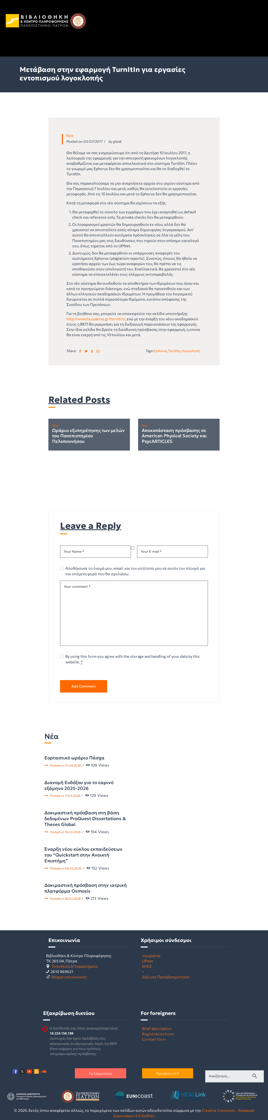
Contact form (154, 1039)
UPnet (147, 960)
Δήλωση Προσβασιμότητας (166, 976)
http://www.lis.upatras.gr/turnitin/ (95, 318)
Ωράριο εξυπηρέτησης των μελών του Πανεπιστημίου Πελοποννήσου (88, 436)
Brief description (156, 1028)
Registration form (158, 1033)
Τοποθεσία (61, 966)
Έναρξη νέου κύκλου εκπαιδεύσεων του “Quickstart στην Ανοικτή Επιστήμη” (83, 855)
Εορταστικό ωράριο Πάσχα (74, 758)
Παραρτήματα (85, 966)
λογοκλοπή (190, 351)
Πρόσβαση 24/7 (167, 1073)
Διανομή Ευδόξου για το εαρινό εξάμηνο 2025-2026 (78, 785)
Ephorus (160, 351)
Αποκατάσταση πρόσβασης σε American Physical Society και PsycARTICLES (174, 436)
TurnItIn (174, 351)
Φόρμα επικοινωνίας (69, 976)
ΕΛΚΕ (147, 966)
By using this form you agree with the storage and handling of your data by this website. (132, 659)
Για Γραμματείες (100, 1073)
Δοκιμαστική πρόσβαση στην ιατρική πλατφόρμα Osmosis (85, 888)
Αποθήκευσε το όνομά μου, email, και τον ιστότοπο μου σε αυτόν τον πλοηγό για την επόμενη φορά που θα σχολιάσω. (135, 571)
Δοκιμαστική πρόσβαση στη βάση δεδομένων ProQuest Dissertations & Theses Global (85, 818)
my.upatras (151, 955)
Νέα (69, 135)
